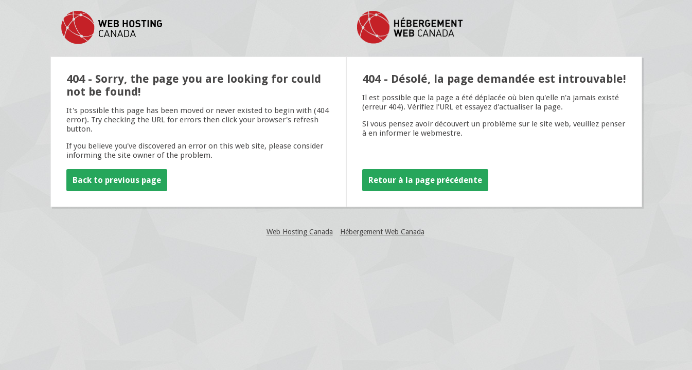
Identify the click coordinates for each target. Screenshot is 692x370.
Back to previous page (117, 180)
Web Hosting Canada (300, 232)
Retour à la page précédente (425, 180)
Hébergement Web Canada (382, 232)
